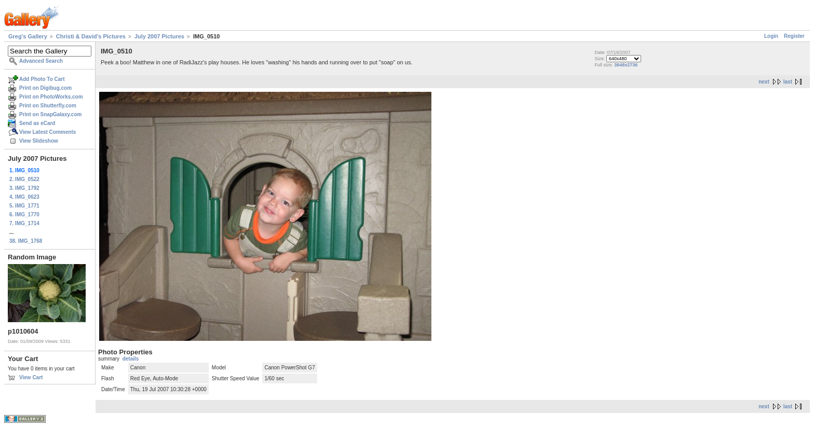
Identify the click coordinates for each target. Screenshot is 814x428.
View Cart (31, 377)
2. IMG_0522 (24, 179)
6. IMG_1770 (24, 214)
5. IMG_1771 (24, 206)
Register (794, 36)
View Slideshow (38, 141)
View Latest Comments (47, 132)
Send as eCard (37, 123)
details (131, 359)
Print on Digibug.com (45, 88)
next (763, 82)
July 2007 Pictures (159, 36)
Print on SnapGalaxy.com (50, 114)
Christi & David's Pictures (91, 36)
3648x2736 (625, 64)
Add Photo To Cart (42, 79)
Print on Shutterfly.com (47, 105)
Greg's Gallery (27, 36)
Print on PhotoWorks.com (51, 97)
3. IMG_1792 (24, 188)
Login (771, 36)
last (787, 82)
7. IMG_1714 (24, 223)
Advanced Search (41, 61)
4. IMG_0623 (24, 197)
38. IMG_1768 (25, 241)
